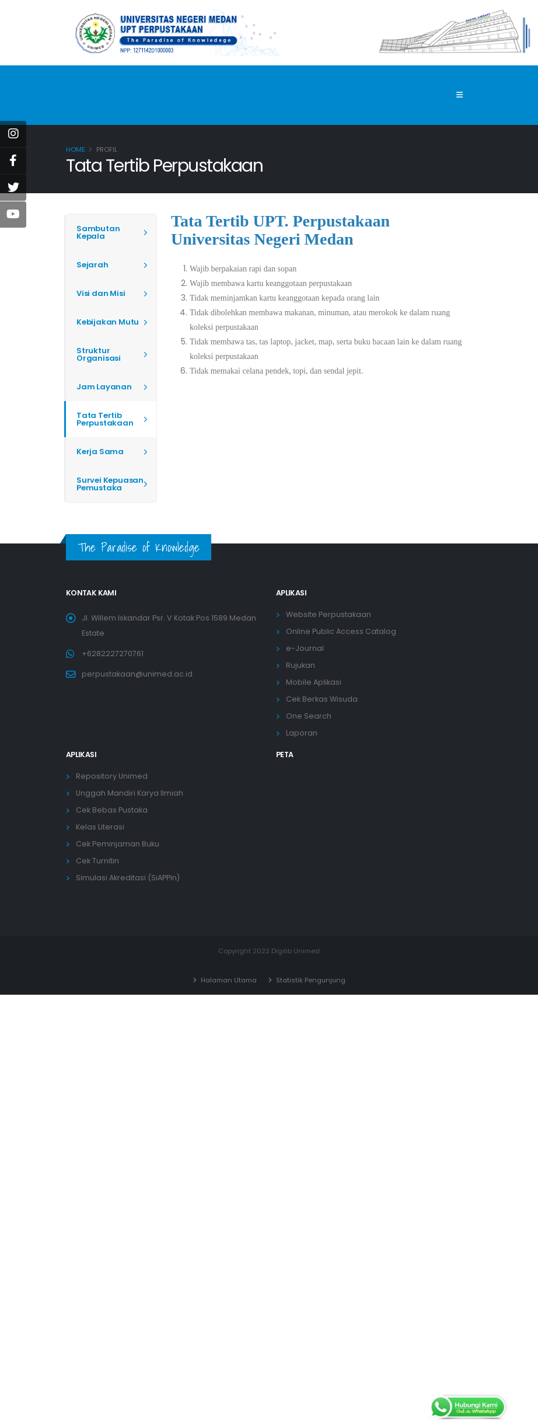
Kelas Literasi (100, 827)
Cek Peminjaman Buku (117, 844)
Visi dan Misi (100, 293)
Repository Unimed (112, 776)
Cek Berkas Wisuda (322, 699)
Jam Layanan (104, 386)
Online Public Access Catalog (341, 631)
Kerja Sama (100, 451)
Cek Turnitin (97, 861)
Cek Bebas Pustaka (112, 810)
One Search (308, 716)
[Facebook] (13, 161)
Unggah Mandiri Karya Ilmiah (129, 793)
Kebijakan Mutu (107, 321)
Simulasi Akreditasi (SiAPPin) (128, 878)
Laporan (301, 733)
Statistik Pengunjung (310, 980)
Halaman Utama (227, 980)
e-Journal (305, 648)
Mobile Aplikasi (313, 682)
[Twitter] (13, 188)
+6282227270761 (113, 653)
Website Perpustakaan (328, 614)
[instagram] (13, 134)
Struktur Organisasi (98, 354)
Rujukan (300, 665)
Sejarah (92, 264)
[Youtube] (13, 214)
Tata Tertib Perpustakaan (105, 419)
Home (75, 149)
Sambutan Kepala (98, 232)
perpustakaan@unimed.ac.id (137, 674)
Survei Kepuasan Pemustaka (110, 484)
